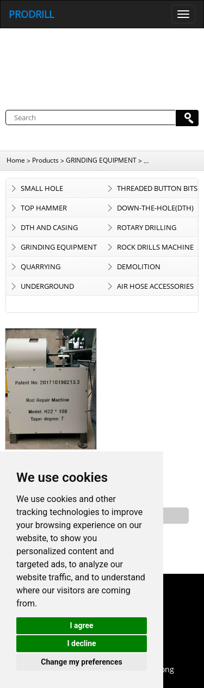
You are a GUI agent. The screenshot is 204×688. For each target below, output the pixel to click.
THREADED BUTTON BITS (157, 188)
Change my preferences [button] (81, 662)
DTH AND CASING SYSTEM (49, 229)
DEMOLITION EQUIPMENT (138, 269)
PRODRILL (31, 14)
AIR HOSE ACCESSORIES (155, 286)
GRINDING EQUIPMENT (101, 160)
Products (45, 160)
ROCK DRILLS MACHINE (155, 247)
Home (16, 160)
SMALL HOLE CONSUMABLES (46, 190)
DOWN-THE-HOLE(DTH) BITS (155, 210)
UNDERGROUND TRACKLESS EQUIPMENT (60, 288)
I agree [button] (81, 625)
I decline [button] (81, 643)
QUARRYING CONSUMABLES (46, 269)
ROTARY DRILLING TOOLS (146, 229)
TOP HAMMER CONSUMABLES (46, 210)
